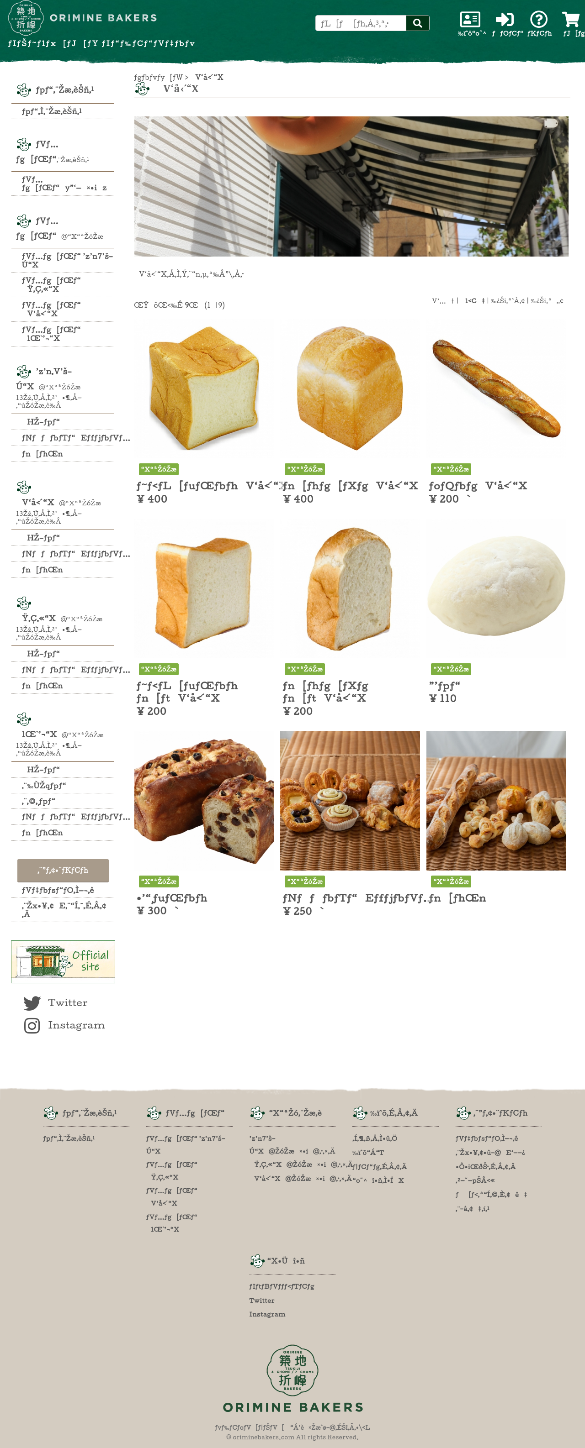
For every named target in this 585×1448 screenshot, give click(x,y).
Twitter (54, 1002)
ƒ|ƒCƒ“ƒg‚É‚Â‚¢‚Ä (379, 1166)
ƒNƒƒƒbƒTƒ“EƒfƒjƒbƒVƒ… (68, 438)
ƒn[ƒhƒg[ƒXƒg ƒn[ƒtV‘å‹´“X (325, 692)
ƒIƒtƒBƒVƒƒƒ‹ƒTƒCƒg (282, 1286)
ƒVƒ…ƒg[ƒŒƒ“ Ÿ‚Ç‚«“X (51, 284)
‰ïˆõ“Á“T (368, 1152)
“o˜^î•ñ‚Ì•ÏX (378, 1180)
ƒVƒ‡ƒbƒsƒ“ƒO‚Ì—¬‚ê (58, 890)
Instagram (63, 1025)
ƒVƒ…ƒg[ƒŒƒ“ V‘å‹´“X (51, 309)
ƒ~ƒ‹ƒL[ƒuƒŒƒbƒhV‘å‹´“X (212, 486)
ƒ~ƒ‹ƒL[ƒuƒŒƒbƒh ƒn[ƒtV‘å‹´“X (187, 692)
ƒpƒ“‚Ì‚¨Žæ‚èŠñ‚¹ (52, 111)
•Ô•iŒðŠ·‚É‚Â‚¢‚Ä (486, 1166)
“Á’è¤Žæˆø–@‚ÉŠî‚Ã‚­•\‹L (330, 1427)
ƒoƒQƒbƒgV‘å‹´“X (478, 486)
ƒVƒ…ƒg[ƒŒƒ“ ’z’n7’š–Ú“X (67, 260)
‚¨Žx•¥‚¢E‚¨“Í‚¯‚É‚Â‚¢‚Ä (64, 910)
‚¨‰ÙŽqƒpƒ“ (44, 786)
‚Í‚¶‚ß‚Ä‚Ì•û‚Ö (374, 1138)
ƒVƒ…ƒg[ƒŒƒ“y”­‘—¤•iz (64, 183)
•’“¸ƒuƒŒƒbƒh (172, 898)
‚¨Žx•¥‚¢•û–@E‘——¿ (490, 1152)
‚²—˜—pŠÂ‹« (475, 1180)
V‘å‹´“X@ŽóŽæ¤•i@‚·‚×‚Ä (301, 1178)
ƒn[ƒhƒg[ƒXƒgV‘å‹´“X (350, 486)
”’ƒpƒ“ (444, 686)
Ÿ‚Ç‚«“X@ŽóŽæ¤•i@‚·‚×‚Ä (301, 1164)
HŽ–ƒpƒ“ (41, 422)
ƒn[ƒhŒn (42, 454)
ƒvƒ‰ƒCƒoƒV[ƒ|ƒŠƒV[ (249, 1427)
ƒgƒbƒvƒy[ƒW (158, 77)
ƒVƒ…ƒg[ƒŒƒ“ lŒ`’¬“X (51, 333)
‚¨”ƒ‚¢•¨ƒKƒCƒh (62, 870)
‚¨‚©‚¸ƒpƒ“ (39, 801)
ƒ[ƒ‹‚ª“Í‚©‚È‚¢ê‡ (491, 1194)
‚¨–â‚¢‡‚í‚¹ (472, 1208)
